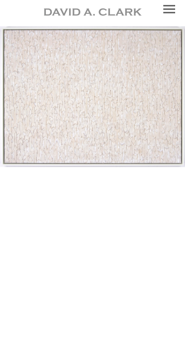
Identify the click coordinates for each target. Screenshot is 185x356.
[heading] (92, 13)
